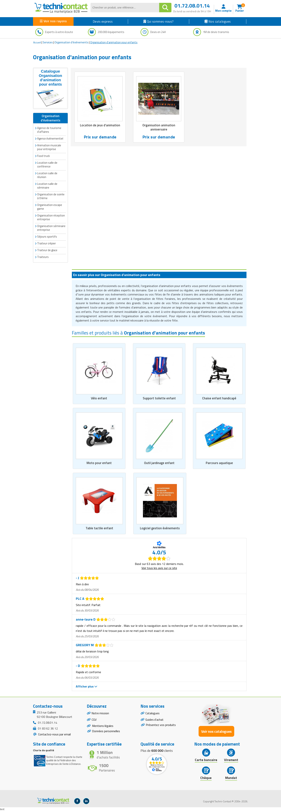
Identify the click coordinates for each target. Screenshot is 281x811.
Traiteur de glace (47, 250)
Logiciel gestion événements (160, 528)
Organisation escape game (49, 207)
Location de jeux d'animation (100, 125)
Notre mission (101, 713)
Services (48, 42)
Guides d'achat (154, 720)
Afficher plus (86, 686)
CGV (94, 720)
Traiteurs (43, 257)
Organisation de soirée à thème (50, 196)
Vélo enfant (99, 397)
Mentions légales (103, 726)
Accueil (37, 42)
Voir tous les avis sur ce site (159, 568)
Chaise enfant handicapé (219, 397)
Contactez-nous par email (54, 734)
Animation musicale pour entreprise (49, 147)
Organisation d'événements (71, 42)
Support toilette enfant (159, 397)
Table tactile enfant (99, 528)
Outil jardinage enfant (159, 462)
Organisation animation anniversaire (158, 127)
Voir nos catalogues (216, 731)
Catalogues (152, 713)
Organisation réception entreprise (51, 217)
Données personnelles (106, 732)
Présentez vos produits (161, 725)
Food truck (43, 155)
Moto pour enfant (99, 462)
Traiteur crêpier (46, 243)
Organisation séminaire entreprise (51, 228)
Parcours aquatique (219, 462)
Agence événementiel (50, 138)
